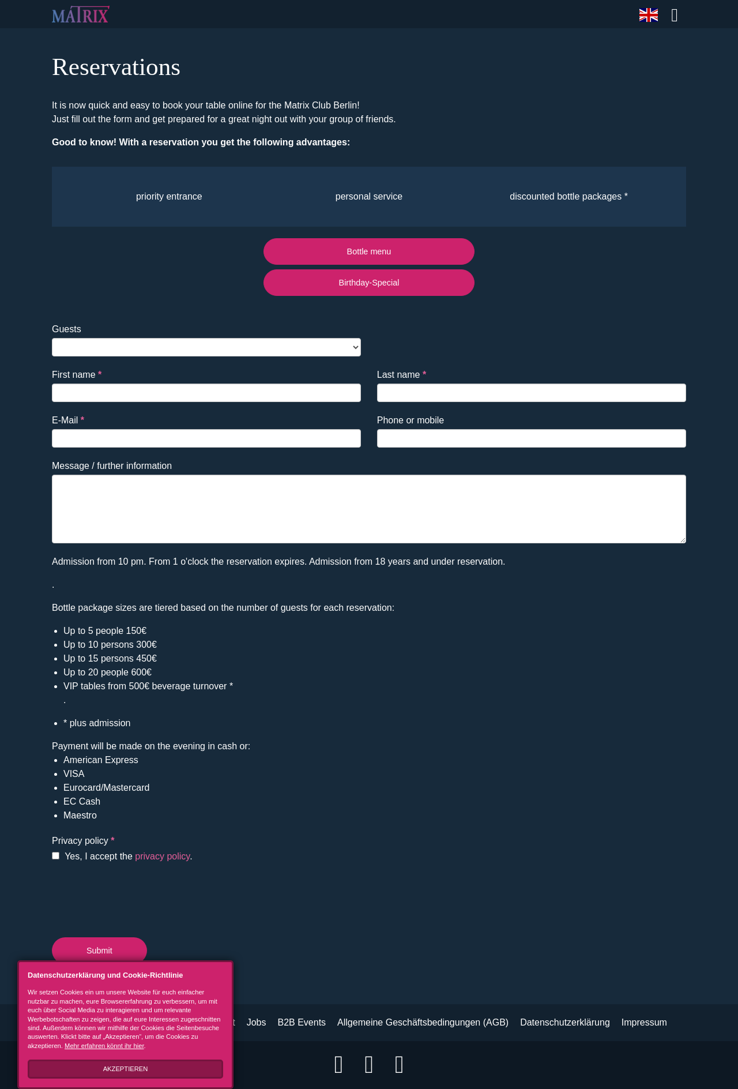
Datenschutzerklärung (565, 1022)
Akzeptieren (125, 1068)
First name (76, 375)
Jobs (256, 1022)
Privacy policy (83, 841)
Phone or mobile (411, 420)
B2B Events (301, 1022)
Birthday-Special (369, 282)
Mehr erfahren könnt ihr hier (104, 1045)
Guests (66, 329)
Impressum (644, 1022)
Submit (99, 950)
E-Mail (68, 420)
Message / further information (112, 466)
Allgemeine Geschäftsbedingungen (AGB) (423, 1022)
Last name (401, 375)
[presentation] (139, 897)
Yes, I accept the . (122, 856)
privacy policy (162, 856)
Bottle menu (369, 251)
